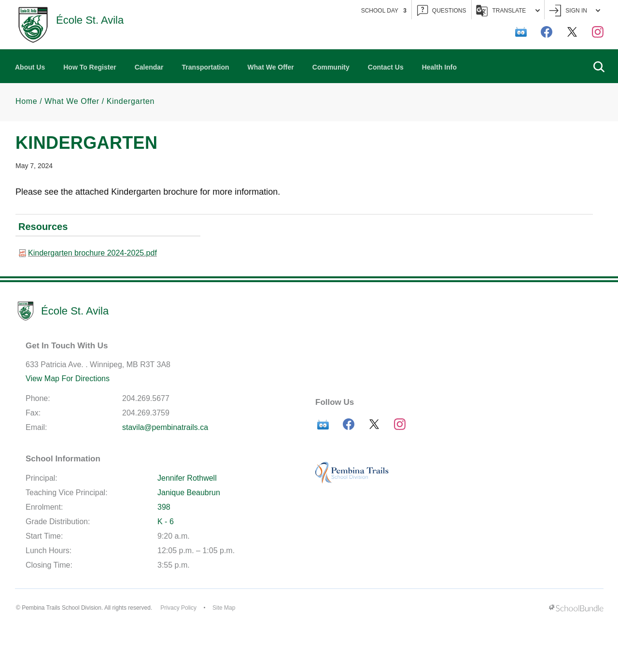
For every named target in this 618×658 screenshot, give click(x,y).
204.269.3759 (145, 413)
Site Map (223, 607)
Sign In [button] (574, 11)
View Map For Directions (68, 378)
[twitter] (572, 32)
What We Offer (271, 67)
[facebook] (546, 32)
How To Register (89, 67)
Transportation (205, 67)
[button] (598, 66)
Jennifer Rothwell (187, 478)
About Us (30, 67)
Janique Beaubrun (188, 492)
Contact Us (386, 67)
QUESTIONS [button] (441, 11)
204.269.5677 (145, 398)
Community (331, 67)
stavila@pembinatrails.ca (165, 427)
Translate (508, 10)
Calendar (149, 67)
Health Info (439, 67)
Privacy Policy (178, 607)
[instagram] (598, 32)
